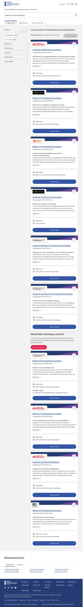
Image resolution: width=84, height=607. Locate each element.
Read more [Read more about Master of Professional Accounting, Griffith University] (37, 430)
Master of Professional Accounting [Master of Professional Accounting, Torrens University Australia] (47, 146)
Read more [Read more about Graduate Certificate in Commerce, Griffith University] (37, 66)
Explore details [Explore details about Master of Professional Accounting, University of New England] (54, 131)
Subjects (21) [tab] (23, 23)
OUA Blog (48, 582)
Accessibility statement (11, 600)
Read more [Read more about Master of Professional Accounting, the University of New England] (37, 114)
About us (36, 582)
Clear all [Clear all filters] (24, 30)
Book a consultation (39, 347)
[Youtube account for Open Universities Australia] (15, 587)
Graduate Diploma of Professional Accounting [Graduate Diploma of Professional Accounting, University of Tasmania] (52, 245)
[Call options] (62, 4)
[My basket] (72, 4)
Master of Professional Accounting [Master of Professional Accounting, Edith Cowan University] (47, 510)
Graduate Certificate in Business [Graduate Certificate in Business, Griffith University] (46, 462)
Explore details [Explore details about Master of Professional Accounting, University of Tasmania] (54, 398)
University (16, 52)
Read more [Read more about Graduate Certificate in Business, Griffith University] (37, 478)
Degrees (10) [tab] (11, 23)
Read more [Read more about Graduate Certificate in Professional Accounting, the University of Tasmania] (37, 310)
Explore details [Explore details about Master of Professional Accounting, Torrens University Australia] (54, 181)
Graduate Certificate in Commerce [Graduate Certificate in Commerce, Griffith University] (47, 49)
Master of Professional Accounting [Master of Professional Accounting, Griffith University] (47, 413)
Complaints (22, 600)
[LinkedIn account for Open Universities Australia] (12, 587)
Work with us (60, 585)
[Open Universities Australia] (11, 6)
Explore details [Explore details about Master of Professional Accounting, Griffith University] (54, 446)
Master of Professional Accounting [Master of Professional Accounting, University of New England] (47, 98)
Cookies (29, 600)
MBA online (25, 590)
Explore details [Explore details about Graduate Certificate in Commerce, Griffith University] (54, 82)
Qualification (16, 57)
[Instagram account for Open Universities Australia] (8, 587)
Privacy (48, 600)
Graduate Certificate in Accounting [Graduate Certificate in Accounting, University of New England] (47, 197)
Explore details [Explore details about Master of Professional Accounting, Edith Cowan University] (54, 543)
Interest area (16, 48)
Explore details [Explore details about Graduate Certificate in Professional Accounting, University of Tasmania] (54, 327)
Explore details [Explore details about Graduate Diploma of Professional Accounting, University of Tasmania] (54, 278)
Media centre (60, 582)
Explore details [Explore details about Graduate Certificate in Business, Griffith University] (54, 495)
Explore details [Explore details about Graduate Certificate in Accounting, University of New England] (54, 230)
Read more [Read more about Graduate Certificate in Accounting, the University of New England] (37, 213)
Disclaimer (42, 600)
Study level (16, 44)
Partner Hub (37, 590)
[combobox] (41, 15)
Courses (70, 585)
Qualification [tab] (10, 564)
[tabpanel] (41, 288)
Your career (36, 585)
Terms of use (55, 600)
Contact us (24, 582)
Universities (25, 585)
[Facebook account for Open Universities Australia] (5, 587)
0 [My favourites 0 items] (69, 4)
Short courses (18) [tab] (37, 23)
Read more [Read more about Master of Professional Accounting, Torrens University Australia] (37, 165)
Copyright (35, 600)
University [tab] (20, 564)
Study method (16, 61)
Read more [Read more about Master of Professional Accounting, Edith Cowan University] (37, 526)
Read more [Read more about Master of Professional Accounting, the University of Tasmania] (37, 377)
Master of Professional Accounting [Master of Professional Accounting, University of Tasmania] (47, 361)
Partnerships (72, 582)
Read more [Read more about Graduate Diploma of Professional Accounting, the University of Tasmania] (37, 262)
